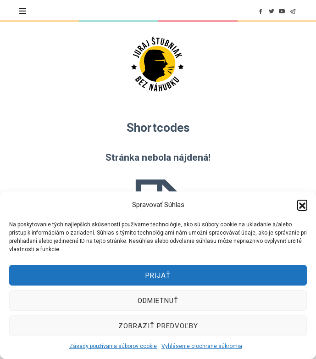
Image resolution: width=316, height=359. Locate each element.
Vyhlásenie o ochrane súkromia (201, 346)
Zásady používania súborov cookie (113, 346)
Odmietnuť (158, 301)
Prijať (158, 275)
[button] (302, 204)
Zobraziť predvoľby (158, 326)
